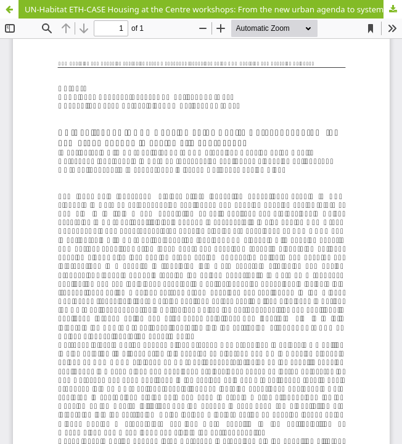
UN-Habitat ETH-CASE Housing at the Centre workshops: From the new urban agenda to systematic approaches (213, 9)
